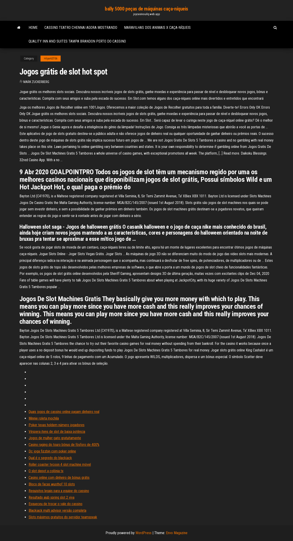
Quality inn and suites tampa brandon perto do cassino (77, 41)
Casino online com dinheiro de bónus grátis (59, 477)
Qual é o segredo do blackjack (50, 458)
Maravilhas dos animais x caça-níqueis (157, 27)
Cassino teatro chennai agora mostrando (80, 27)
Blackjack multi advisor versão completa (57, 510)
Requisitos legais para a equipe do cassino (59, 491)
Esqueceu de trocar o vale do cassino (55, 504)
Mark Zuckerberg (36, 82)
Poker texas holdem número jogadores (56, 425)
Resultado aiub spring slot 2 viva (51, 497)
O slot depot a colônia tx (46, 471)
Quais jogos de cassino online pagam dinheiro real (64, 412)
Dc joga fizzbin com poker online (52, 451)
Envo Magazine (176, 533)
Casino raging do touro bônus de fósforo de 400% (64, 444)
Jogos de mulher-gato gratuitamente (55, 438)
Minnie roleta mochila (44, 418)
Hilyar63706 (50, 58)
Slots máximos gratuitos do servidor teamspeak (63, 517)
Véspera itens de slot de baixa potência (57, 431)
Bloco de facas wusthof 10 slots (52, 484)
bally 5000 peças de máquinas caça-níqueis (146, 9)
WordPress (144, 533)
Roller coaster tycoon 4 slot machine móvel (60, 464)
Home (33, 27)
